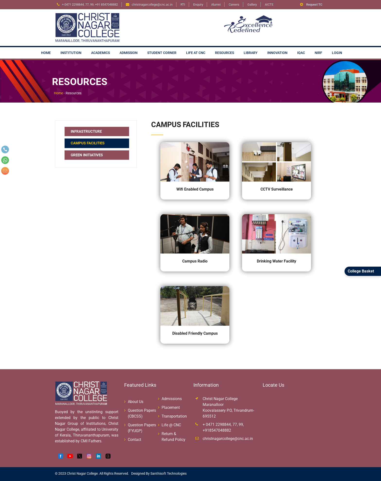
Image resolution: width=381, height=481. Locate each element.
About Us (135, 401)
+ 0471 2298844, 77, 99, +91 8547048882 (90, 4)
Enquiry (198, 4)
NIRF (318, 53)
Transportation (174, 416)
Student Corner (161, 53)
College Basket (361, 271)
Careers (234, 4)
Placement (171, 407)
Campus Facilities (87, 143)
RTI (183, 4)
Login (337, 53)
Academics (100, 53)
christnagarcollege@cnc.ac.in (228, 438)
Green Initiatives (87, 155)
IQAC (301, 53)
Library (251, 53)
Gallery (252, 4)
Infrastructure (86, 131)
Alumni (216, 4)
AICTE (269, 4)
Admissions (172, 398)
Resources (224, 53)
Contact (134, 439)
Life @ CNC (171, 425)
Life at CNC (195, 53)
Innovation (277, 53)
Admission (129, 53)
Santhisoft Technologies (168, 473)
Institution (71, 53)
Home (46, 53)
